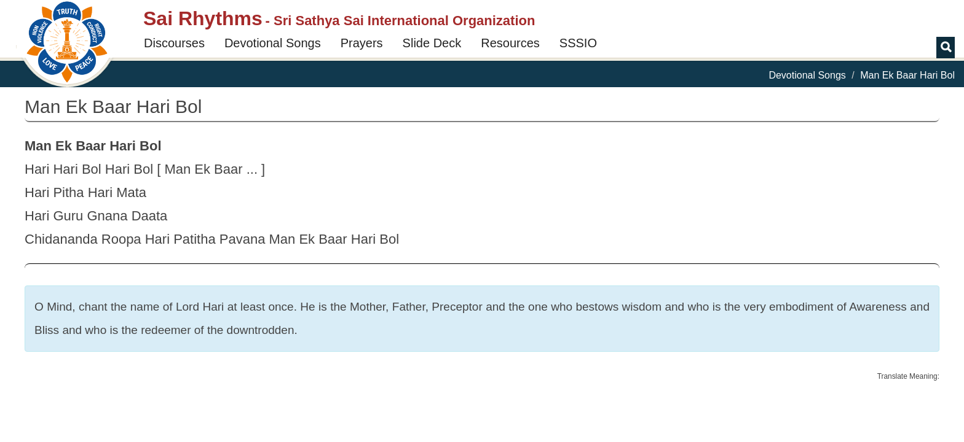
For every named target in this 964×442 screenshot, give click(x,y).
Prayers (362, 43)
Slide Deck (432, 43)
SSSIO (578, 43)
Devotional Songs (272, 43)
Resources (510, 43)
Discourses (174, 43)
